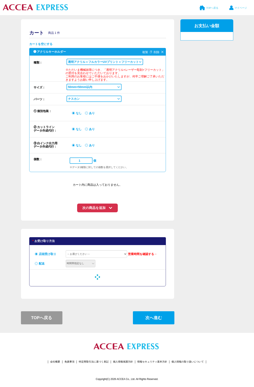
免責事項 (69, 361)
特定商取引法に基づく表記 (94, 361)
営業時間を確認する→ (142, 254)
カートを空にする (40, 44)
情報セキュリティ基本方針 (152, 361)
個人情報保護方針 (123, 361)
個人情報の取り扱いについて (187, 361)
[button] (105, 62)
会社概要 (55, 361)
